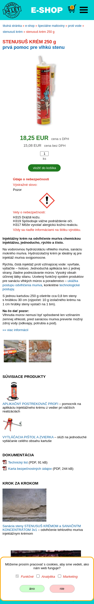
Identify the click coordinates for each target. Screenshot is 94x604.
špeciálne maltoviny (51, 26)
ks (44, 159)
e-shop (30, 26)
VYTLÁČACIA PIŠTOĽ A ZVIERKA (28, 437)
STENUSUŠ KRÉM (13, 32)
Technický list (18, 462)
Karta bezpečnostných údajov (30, 469)
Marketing (70, 576)
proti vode (75, 26)
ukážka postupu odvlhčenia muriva (40, 283)
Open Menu (84, 10)
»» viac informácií (15, 330)
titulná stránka (12, 26)
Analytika (48, 576)
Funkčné (27, 576)
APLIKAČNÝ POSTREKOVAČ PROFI (31, 404)
